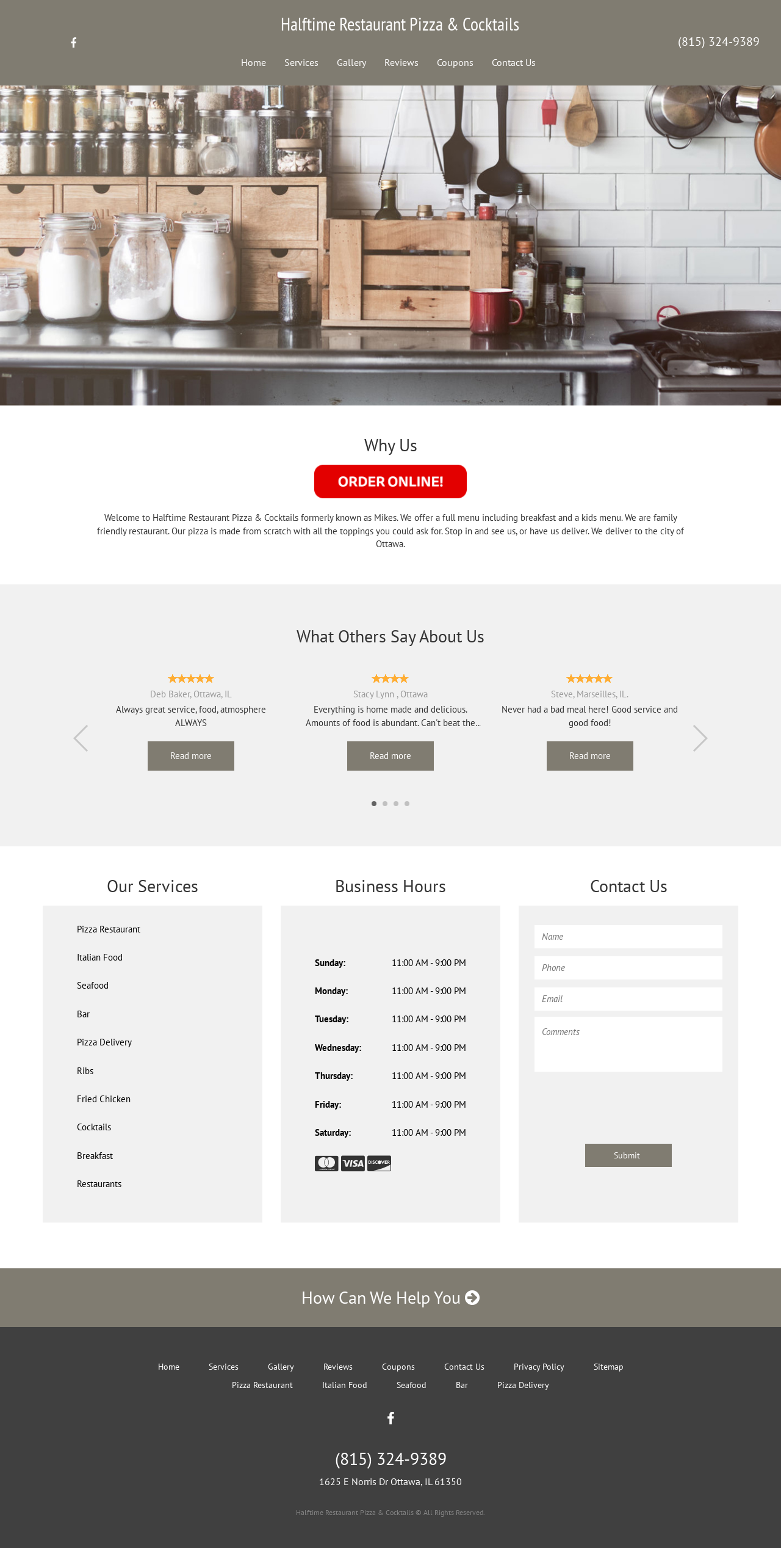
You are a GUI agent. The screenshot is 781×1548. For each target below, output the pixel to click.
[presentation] (627, 1101)
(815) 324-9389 (719, 41)
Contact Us (514, 62)
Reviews (401, 62)
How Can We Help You (390, 1297)
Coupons (455, 62)
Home (253, 62)
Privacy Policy (539, 1366)
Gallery (351, 62)
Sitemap (609, 1366)
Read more (191, 755)
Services (301, 62)
